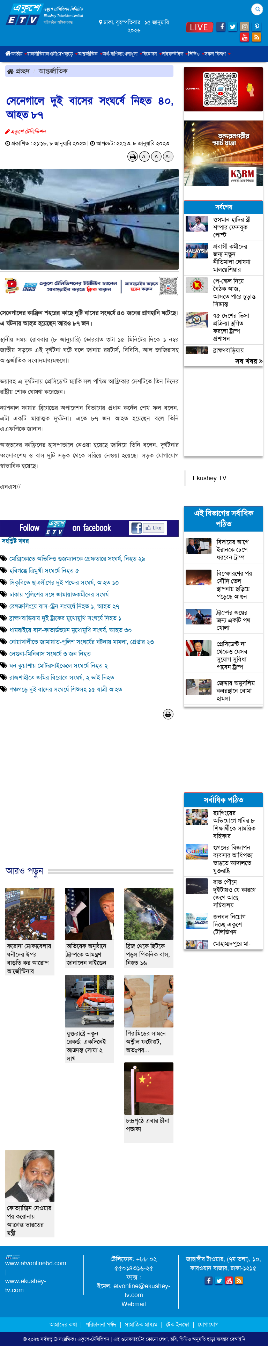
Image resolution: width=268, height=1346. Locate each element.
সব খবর (249, 361)
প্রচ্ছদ (18, 70)
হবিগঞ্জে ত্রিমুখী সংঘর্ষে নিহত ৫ (44, 570)
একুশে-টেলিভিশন (93, 1339)
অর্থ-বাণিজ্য (112, 54)
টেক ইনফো (178, 1324)
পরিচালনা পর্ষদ (100, 1324)
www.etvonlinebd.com (35, 1263)
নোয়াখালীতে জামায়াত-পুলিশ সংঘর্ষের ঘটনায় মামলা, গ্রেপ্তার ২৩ (81, 642)
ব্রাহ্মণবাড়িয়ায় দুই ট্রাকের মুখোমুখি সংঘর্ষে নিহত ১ (65, 618)
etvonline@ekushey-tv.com (141, 1290)
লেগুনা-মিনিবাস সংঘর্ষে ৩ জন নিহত (50, 654)
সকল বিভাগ (217, 54)
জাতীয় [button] (19, 54)
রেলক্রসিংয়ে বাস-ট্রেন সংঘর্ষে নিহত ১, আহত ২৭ (64, 606)
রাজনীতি (34, 54)
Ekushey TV (209, 478)
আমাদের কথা (64, 1324)
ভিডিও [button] (196, 54)
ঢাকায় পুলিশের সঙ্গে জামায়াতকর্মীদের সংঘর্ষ (59, 594)
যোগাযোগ (208, 1324)
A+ (168, 156)
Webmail (133, 1304)
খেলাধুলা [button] (132, 54)
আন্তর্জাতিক (53, 70)
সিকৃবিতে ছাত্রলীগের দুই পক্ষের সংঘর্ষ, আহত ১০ (64, 582)
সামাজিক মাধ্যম (141, 1324)
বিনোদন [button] (152, 54)
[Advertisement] (89, 800)
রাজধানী (49, 54)
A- (144, 156)
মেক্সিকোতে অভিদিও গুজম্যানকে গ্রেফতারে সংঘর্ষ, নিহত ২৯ (77, 559)
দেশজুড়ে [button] (67, 54)
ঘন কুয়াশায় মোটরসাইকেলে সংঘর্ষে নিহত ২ (58, 665)
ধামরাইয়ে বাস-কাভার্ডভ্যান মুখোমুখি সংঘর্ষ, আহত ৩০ (71, 630)
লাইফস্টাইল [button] (175, 54)
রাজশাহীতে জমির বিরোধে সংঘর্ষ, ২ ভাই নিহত (61, 677)
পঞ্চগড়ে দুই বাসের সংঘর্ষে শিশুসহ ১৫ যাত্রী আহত (65, 689)
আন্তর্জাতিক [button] (90, 54)
